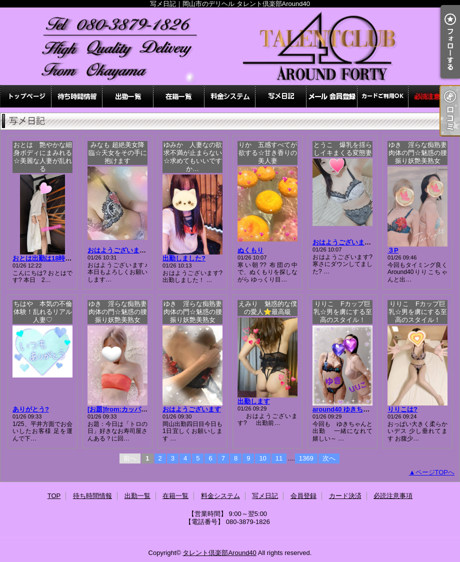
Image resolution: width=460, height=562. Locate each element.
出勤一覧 (128, 96)
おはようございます (191, 409)
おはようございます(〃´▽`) (128, 250)
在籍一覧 (179, 96)
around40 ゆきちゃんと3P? (353, 409)
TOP (26, 96)
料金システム (230, 96)
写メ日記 (281, 96)
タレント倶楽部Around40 (219, 552)
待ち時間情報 (77, 96)
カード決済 (383, 96)
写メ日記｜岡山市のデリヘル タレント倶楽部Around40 (230, 46)
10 (262, 458)
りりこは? (403, 409)
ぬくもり (251, 250)
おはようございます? (343, 242)
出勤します (254, 401)
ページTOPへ (435, 472)
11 (279, 458)
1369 (306, 458)
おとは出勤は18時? (50, 258)
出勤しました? (184, 258)
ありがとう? (30, 409)
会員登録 (332, 96)
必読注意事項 (434, 96)
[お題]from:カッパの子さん (127, 409)
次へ (329, 458)
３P (393, 250)
